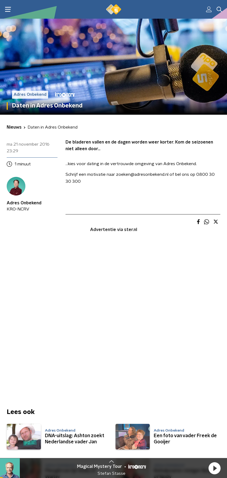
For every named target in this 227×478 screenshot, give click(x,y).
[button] (214, 468)
